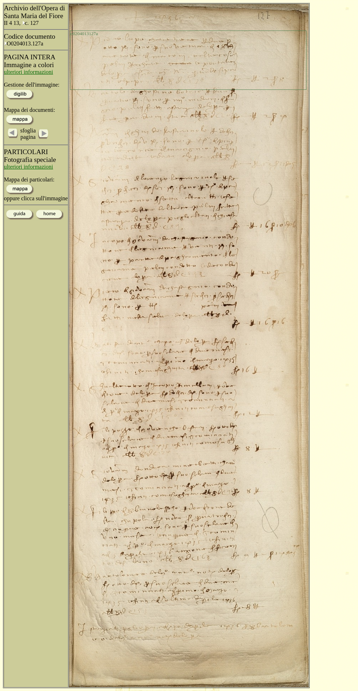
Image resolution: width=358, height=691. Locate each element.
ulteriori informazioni (28, 72)
